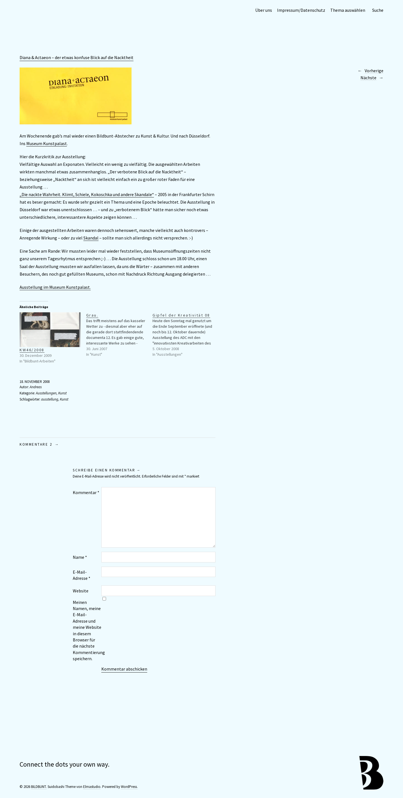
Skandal (91, 238)
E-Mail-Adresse (81, 575)
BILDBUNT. (39, 786)
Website (80, 591)
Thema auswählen (347, 10)
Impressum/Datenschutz (301, 10)
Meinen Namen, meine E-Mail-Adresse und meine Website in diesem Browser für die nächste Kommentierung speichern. (87, 630)
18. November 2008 (35, 381)
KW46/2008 (32, 349)
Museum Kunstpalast (46, 143)
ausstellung (49, 399)
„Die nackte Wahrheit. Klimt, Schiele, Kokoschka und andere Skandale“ (87, 194)
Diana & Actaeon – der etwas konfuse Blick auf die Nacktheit (76, 57)
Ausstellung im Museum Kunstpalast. (55, 287)
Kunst (62, 393)
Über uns (263, 10)
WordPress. (129, 786)
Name (80, 557)
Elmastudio (91, 786)
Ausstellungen (46, 393)
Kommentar (86, 492)
